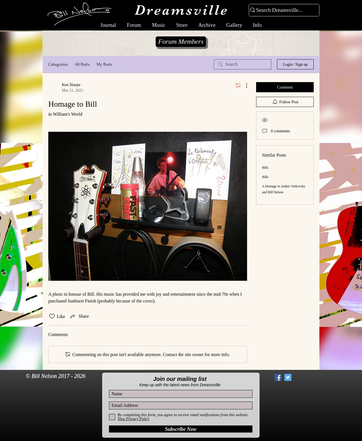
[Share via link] (79, 316)
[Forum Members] (180, 41)
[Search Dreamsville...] (281, 10)
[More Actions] (243, 85)
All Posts (82, 64)
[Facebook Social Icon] (278, 377)
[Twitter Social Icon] (287, 377)
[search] (242, 64)
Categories (58, 64)
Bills (265, 168)
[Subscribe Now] (180, 429)
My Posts (104, 64)
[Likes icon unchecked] (52, 316)
